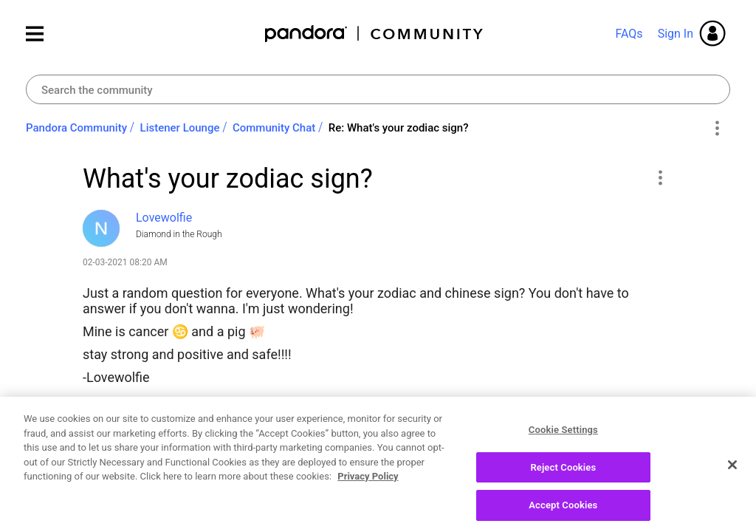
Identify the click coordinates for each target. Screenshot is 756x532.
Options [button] (716, 129)
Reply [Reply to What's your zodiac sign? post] (621, 475)
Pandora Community (375, 33)
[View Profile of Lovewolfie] (164, 218)
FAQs (628, 34)
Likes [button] (108, 478)
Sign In (675, 34)
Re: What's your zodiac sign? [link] (399, 127)
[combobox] (378, 89)
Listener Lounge (180, 127)
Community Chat (274, 127)
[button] (659, 177)
